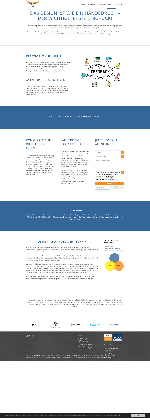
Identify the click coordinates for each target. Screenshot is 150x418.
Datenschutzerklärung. (11, 416)
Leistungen (91, 4)
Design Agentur (109, 407)
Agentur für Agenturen (111, 411)
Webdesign (109, 304)
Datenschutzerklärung (111, 237)
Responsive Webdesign (112, 306)
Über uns (111, 4)
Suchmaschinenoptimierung (114, 308)
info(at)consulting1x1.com (88, 405)
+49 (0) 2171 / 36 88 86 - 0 (87, 402)
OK (138, 415)
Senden (109, 241)
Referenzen (102, 4)
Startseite (81, 4)
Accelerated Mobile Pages (112, 405)
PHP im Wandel (109, 409)
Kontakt (120, 4)
